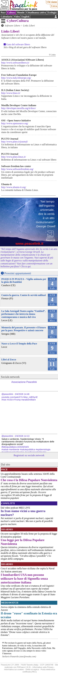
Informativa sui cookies (14, 669)
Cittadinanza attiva (36, 12)
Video (17, 16)
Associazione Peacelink (24, 382)
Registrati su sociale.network (29, 455)
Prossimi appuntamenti (17, 273)
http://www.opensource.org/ (14, 123)
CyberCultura (18, 21)
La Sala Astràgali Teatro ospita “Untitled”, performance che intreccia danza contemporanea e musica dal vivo (23, 314)
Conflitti (8, 503)
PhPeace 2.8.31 (24, 667)
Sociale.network (10, 376)
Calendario (6, 16)
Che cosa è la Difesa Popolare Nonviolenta (29, 480)
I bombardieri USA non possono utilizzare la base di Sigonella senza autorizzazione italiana (24, 578)
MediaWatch (9, 602)
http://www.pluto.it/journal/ (14, 141)
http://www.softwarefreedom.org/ (17, 169)
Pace (3, 12)
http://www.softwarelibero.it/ (15, 62)
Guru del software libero (18, 44)
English (25, 16)
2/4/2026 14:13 (22, 436)
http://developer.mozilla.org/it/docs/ (18, 108)
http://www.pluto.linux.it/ (13, 157)
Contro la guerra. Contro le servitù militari (23, 295)
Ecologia (52, 12)
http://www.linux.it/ (10, 93)
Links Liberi (29, 25)
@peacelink (7, 394)
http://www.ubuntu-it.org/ (13, 187)
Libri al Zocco (8, 359)
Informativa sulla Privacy (43, 667)
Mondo (20, 12)
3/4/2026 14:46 (22, 394)
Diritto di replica (32, 669)
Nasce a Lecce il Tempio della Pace (19, 343)
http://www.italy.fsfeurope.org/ (16, 78)
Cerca (54, 6)
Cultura (11, 12)
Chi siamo (52, 2)
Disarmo (7, 529)
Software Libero (12, 25)
